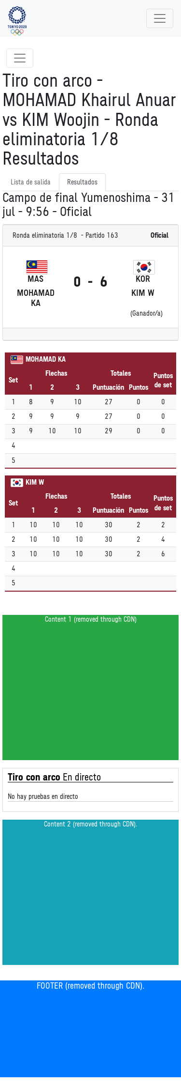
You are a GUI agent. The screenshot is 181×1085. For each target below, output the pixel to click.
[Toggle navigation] (159, 18)
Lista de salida (31, 182)
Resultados (82, 182)
